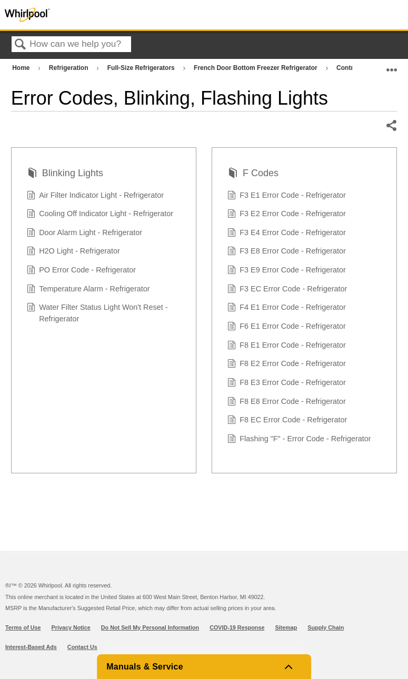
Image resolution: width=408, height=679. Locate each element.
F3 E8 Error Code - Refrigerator (286, 252)
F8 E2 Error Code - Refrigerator (286, 364)
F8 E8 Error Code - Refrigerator (286, 402)
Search (20, 45)
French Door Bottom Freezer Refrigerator (256, 68)
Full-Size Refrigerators (141, 68)
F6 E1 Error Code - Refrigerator (286, 327)
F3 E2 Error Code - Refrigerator (286, 214)
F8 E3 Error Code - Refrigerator (286, 383)
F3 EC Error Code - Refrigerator (287, 290)
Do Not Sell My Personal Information (150, 627)
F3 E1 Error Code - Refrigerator (286, 196)
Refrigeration (69, 68)
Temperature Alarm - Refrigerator (88, 290)
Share (391, 125)
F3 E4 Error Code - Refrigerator (286, 233)
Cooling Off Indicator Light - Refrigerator (100, 214)
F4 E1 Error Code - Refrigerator (286, 308)
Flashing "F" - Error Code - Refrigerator (299, 440)
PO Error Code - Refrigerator (81, 271)
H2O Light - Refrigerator (73, 252)
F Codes (252, 174)
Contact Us (82, 647)
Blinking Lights (65, 174)
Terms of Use (23, 627)
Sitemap (286, 627)
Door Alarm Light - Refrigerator (85, 233)
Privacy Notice (71, 627)
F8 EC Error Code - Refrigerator (287, 421)
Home (22, 68)
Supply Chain (325, 627)
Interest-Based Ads (31, 647)
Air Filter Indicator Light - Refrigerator (95, 196)
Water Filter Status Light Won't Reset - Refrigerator (97, 313)
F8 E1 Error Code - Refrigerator (286, 346)
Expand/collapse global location (391, 65)
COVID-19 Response (237, 627)
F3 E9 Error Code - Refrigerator (286, 271)
